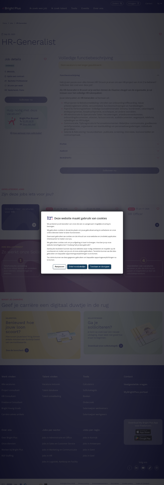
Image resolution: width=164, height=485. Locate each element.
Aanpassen (59, 266)
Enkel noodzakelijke (77, 266)
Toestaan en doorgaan (99, 266)
